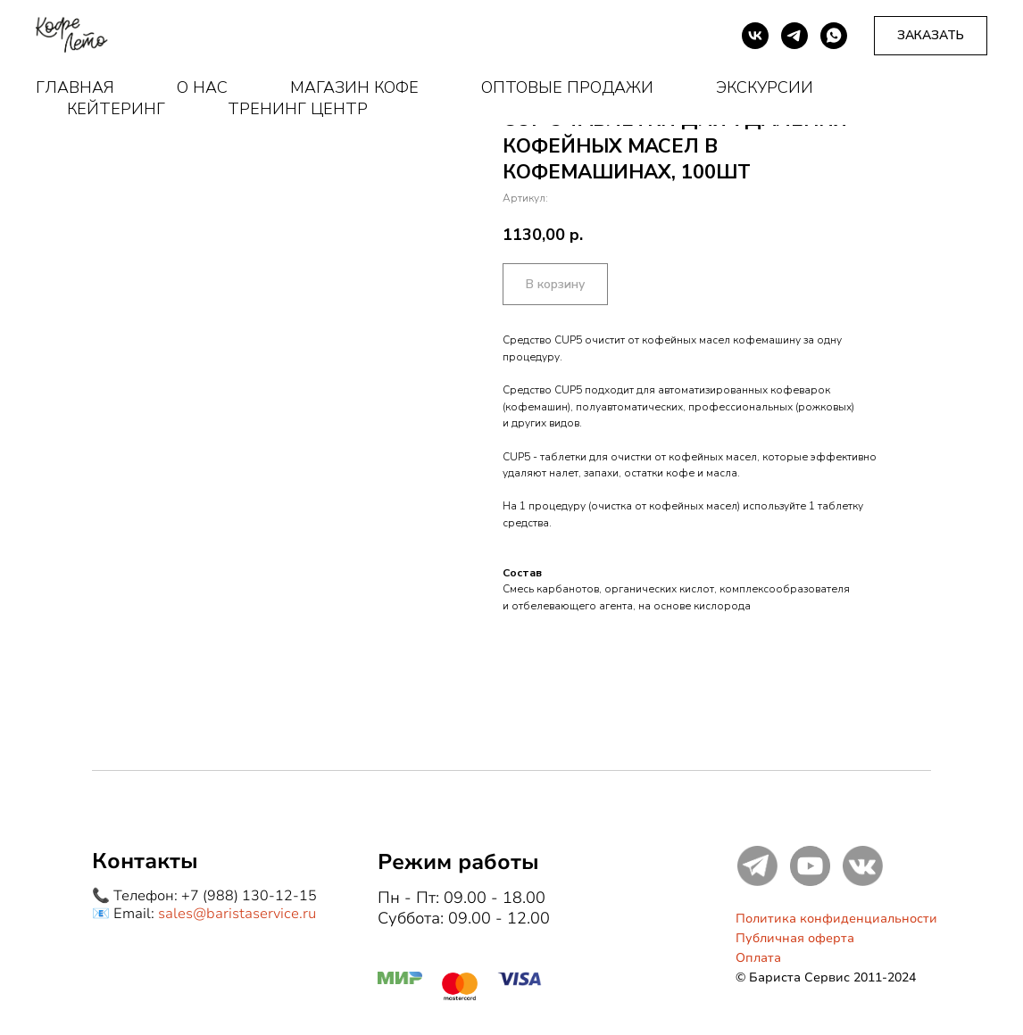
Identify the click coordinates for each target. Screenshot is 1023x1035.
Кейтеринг (116, 109)
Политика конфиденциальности (836, 918)
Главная (75, 87)
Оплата (758, 957)
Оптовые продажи (567, 87)
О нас (202, 87)
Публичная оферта (795, 938)
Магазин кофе (354, 87)
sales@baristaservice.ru (237, 913)
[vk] (755, 35)
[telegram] (794, 35)
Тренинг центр (298, 109)
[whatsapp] (833, 35)
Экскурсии (764, 87)
